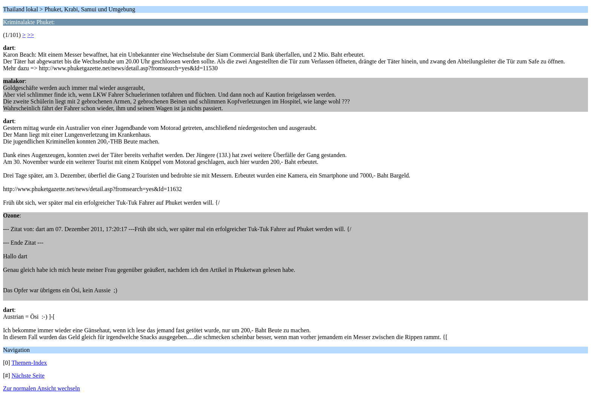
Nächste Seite (28, 375)
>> (30, 35)
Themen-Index (29, 363)
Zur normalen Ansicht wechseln (41, 388)
